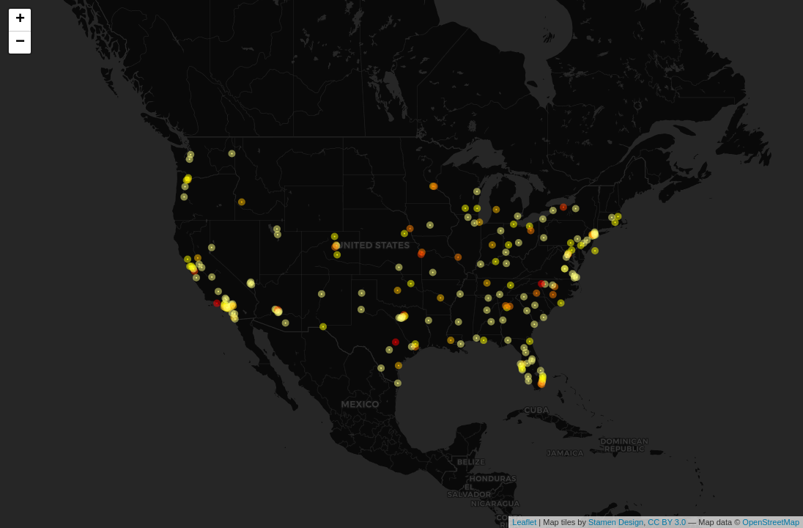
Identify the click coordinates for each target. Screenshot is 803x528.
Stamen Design (615, 522)
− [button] (20, 43)
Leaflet (524, 522)
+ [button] (20, 20)
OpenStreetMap (770, 522)
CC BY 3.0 (667, 522)
